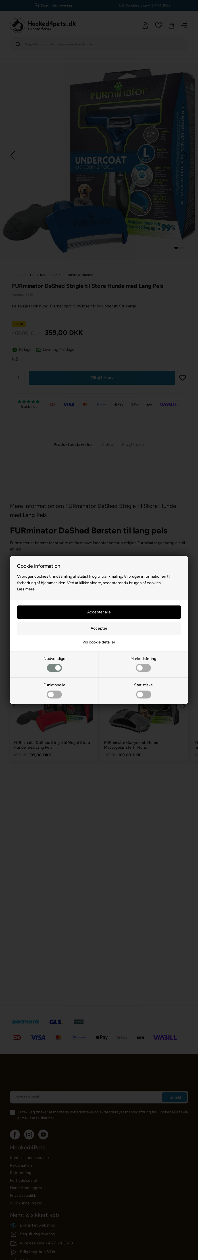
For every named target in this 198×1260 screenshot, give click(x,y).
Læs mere (26, 589)
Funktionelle (54, 690)
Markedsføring (143, 664)
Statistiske (143, 690)
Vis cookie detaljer (98, 642)
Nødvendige (54, 664)
